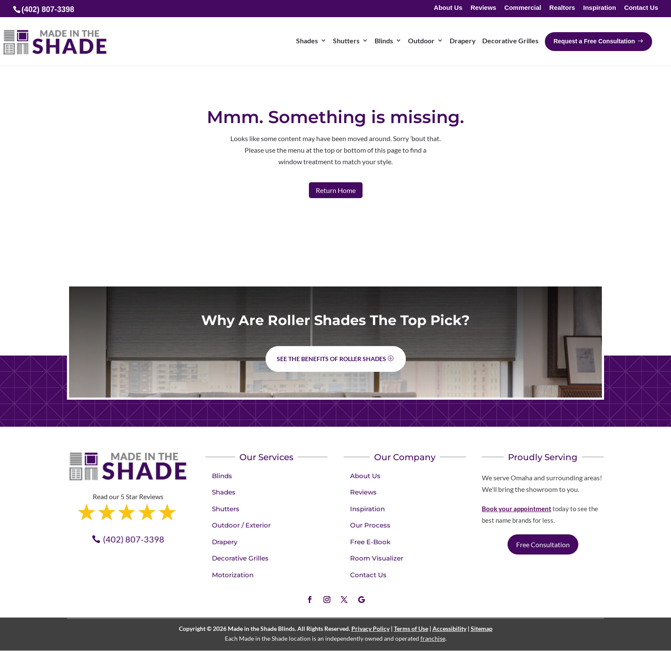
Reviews (483, 8)
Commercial (523, 8)
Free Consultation (543, 544)
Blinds (222, 476)
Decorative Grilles (240, 558)
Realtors (562, 8)
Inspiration (599, 8)
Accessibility (449, 628)
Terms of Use (411, 628)
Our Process (370, 525)
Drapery (224, 542)
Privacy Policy (370, 628)
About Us (448, 8)
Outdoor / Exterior (241, 525)
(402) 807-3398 (133, 539)
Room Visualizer (376, 558)
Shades (224, 492)
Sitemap (482, 628)
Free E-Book (370, 542)
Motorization (233, 575)
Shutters (225, 509)
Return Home (336, 190)
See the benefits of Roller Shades (331, 358)
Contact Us (641, 8)
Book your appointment (516, 508)
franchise (432, 638)
